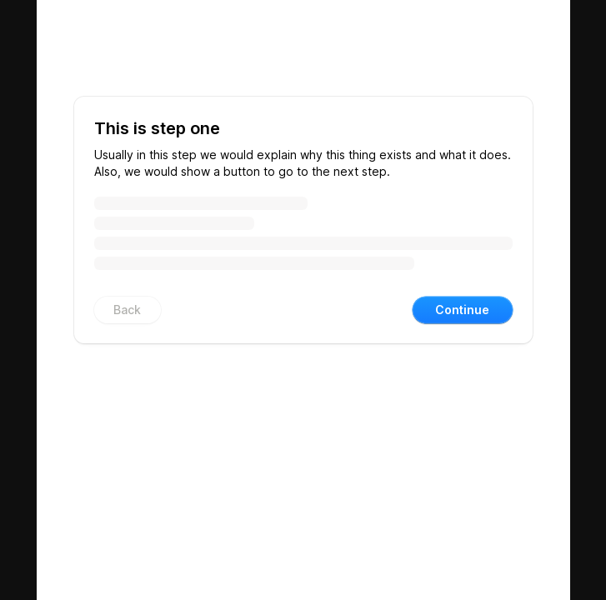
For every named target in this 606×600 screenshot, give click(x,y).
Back (127, 309)
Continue (462, 309)
